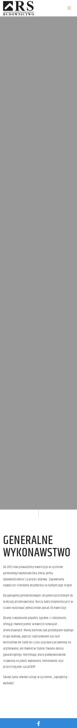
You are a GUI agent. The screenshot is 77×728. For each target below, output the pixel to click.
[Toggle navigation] (69, 8)
